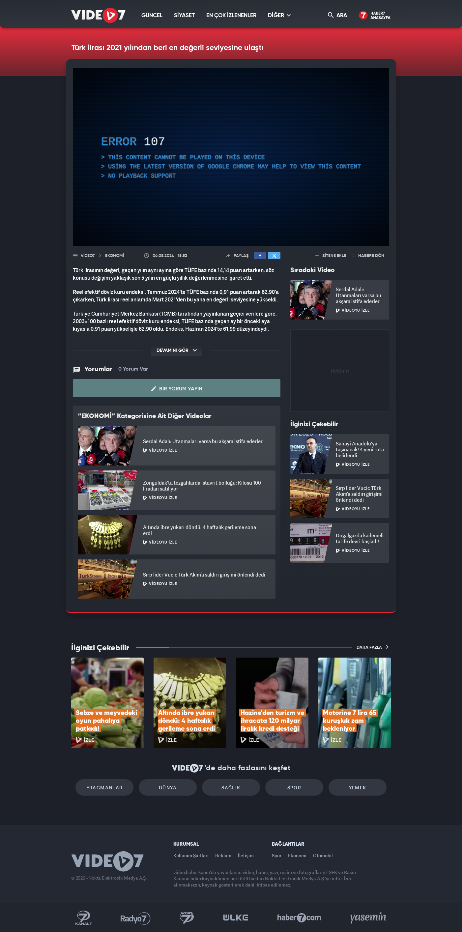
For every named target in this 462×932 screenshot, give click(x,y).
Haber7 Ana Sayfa (375, 15)
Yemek (357, 787)
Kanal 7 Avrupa (187, 918)
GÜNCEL (151, 15)
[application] (231, 157)
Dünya (168, 787)
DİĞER (279, 15)
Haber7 (299, 918)
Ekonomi (297, 855)
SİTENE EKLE (330, 256)
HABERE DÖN (367, 256)
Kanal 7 (83, 918)
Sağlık (230, 787)
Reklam (223, 855)
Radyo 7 (136, 918)
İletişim (246, 855)
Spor (294, 787)
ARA (337, 15)
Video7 (88, 256)
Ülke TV (235, 918)
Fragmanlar (104, 787)
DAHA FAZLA (373, 647)
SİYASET (184, 15)
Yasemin (368, 918)
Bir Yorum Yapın (176, 388)
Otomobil (323, 855)
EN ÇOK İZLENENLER (231, 15)
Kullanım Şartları (191, 855)
